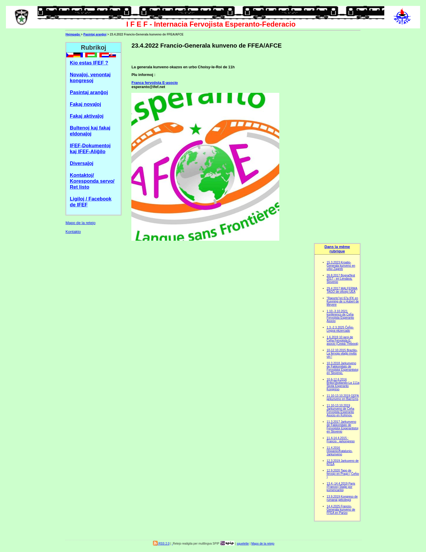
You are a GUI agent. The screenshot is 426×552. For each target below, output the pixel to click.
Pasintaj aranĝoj (94, 34)
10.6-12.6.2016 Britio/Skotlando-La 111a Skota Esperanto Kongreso (343, 384)
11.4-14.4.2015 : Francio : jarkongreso (341, 439)
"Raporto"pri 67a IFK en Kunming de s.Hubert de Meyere (343, 301)
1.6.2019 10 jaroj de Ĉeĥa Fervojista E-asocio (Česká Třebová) (342, 340)
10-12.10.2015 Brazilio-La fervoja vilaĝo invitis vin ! (342, 353)
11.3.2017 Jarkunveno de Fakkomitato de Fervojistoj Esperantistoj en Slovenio (342, 426)
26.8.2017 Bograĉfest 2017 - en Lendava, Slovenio (341, 279)
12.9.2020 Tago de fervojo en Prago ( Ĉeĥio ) (343, 474)
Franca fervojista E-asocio (154, 83)
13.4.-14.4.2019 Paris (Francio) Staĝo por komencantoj (341, 487)
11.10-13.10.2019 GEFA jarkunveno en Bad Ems (343, 397)
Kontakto (73, 231)
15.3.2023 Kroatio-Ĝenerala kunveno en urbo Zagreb (341, 266)
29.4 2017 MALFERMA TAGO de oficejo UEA (342, 290)
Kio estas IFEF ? (89, 63)
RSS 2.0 (161, 543)
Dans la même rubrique (337, 249)
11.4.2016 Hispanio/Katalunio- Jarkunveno (340, 451)
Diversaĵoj (81, 163)
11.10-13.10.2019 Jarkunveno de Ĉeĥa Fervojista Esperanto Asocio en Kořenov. (340, 410)
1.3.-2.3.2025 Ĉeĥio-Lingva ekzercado (340, 329)
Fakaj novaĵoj (85, 104)
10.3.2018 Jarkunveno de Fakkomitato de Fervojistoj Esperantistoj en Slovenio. (342, 368)
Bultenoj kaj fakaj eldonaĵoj (90, 131)
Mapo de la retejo (80, 223)
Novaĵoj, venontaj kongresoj (90, 77)
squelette (243, 543)
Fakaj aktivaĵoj (87, 116)
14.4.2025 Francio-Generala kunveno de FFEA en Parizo (341, 509)
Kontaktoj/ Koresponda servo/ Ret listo (92, 181)
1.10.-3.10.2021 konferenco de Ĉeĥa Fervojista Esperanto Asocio (340, 316)
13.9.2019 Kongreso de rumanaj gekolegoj (342, 498)
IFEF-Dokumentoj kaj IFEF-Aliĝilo (90, 148)
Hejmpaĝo (73, 34)
